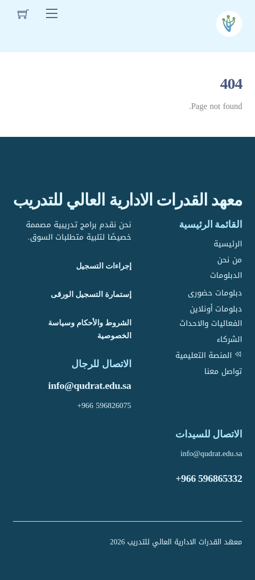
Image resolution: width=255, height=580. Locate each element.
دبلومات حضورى (215, 293)
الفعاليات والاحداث (210, 323)
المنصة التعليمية (208, 355)
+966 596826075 (104, 405)
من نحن (229, 260)
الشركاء (229, 339)
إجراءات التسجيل (103, 265)
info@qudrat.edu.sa (89, 385)
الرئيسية (228, 244)
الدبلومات (226, 275)
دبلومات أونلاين (216, 309)
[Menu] (51, 14)
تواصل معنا (223, 371)
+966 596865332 (208, 478)
